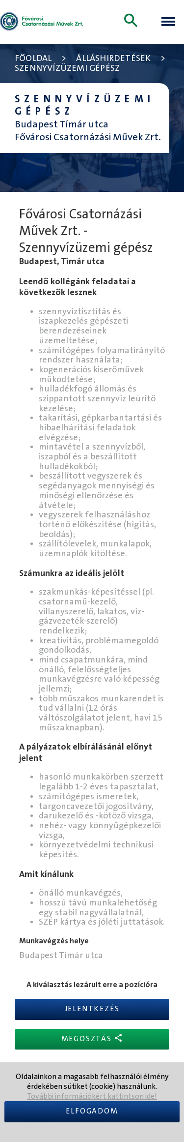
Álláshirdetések (113, 58)
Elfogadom (92, 1111)
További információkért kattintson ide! (92, 1096)
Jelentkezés (92, 1009)
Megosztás (92, 1038)
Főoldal (33, 58)
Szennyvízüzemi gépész (67, 68)
